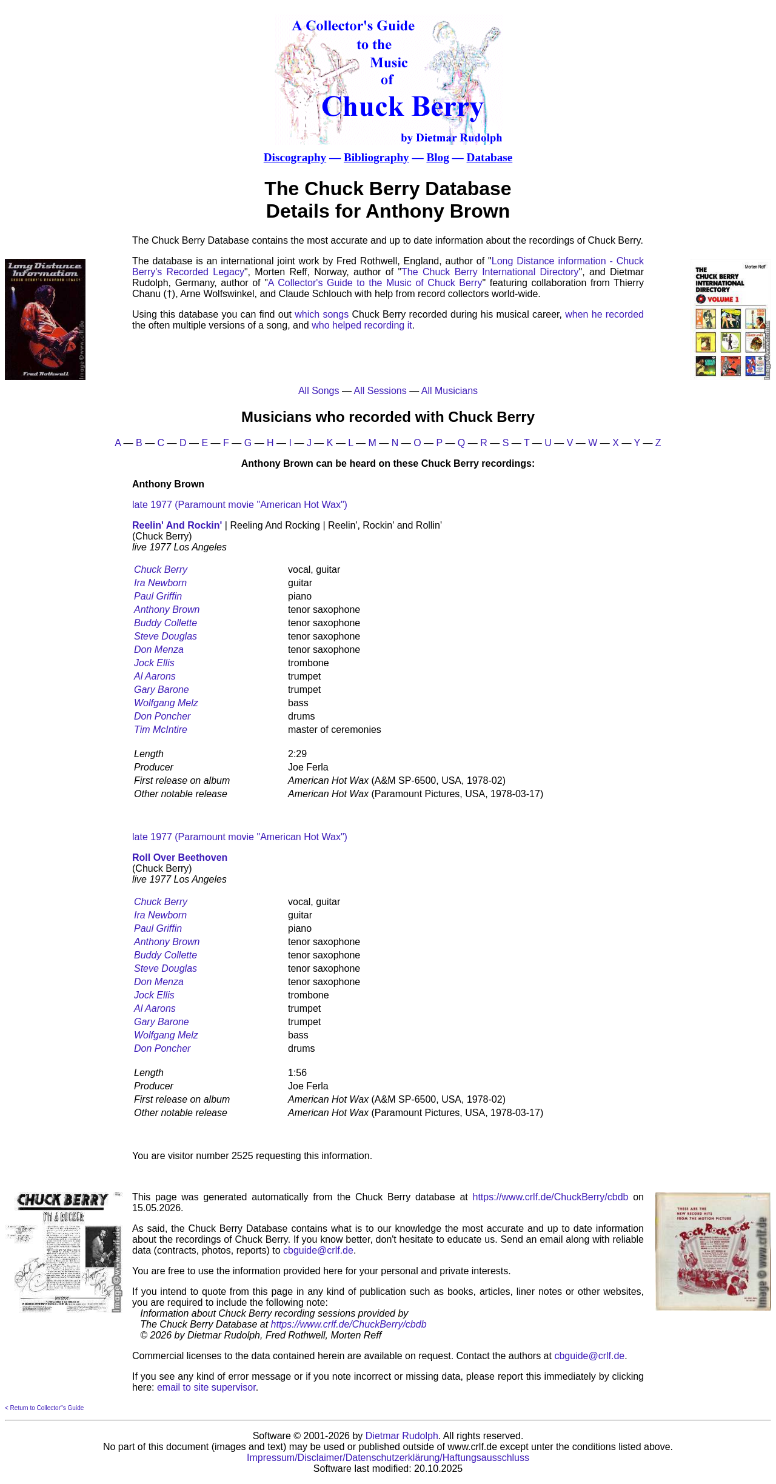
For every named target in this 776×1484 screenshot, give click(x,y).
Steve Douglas (165, 636)
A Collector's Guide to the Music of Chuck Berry (375, 283)
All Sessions (380, 391)
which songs (322, 314)
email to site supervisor (206, 1387)
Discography (295, 157)
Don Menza (159, 649)
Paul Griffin (158, 596)
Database (490, 157)
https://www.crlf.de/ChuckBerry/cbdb (551, 1197)
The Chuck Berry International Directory (489, 272)
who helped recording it (362, 325)
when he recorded (604, 314)
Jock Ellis (154, 663)
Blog (437, 157)
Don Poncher (162, 716)
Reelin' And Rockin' (177, 525)
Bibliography (376, 157)
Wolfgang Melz (166, 703)
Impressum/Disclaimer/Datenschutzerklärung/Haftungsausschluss (388, 1457)
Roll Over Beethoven (179, 857)
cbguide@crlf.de (318, 1250)
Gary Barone (161, 689)
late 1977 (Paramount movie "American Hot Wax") (239, 505)
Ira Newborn (160, 583)
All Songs (319, 391)
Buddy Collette (165, 623)
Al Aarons (155, 676)
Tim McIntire (160, 729)
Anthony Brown (167, 609)
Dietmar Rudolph (402, 1436)
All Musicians (449, 391)
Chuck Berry (160, 569)
